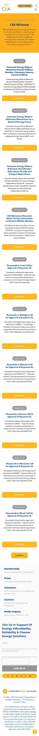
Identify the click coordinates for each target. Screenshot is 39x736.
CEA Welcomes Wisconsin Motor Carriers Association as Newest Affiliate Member (19, 218)
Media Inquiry (12, 611)
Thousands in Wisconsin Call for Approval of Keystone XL (19, 465)
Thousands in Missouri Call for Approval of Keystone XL (19, 365)
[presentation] (15, 661)
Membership (11, 568)
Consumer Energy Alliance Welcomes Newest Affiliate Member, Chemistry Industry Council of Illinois (19, 71)
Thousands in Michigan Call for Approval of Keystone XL (19, 316)
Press (7, 578)
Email (4, 643)
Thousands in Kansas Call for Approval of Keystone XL (19, 415)
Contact (9, 599)
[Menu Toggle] (35, 9)
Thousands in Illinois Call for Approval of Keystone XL (19, 514)
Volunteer (10, 587)
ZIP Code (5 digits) (10, 651)
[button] (19, 555)
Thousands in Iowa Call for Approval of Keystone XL (19, 266)
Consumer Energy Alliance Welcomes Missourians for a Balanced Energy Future (19, 119)
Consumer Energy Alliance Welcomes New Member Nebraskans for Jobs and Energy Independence (19, 170)
